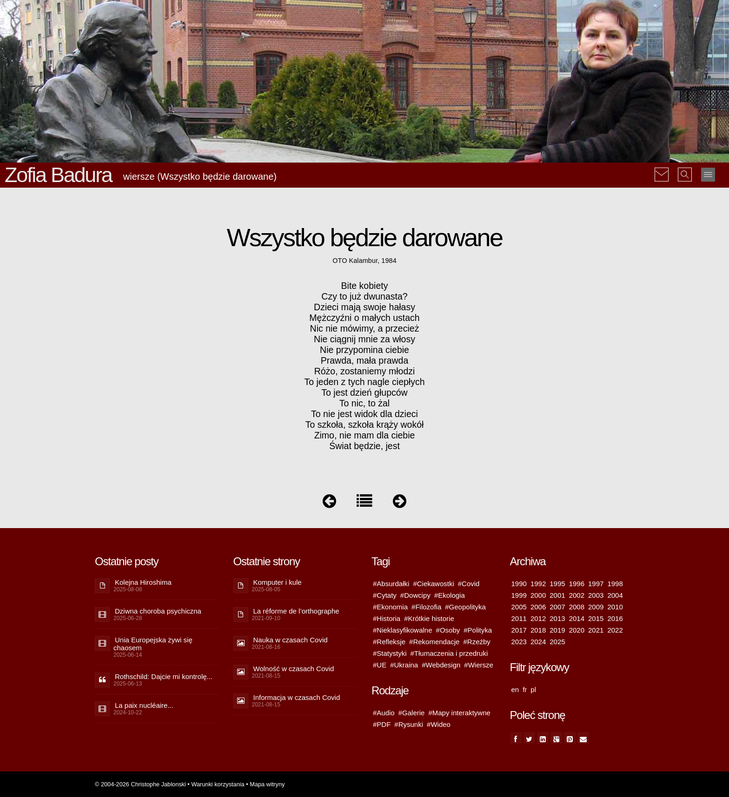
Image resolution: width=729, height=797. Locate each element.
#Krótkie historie (429, 618)
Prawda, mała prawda (365, 360)
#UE (379, 665)
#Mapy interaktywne (459, 713)
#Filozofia (426, 607)
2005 (519, 607)
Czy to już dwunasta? (364, 296)
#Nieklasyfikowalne (402, 630)
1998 (615, 584)
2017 (519, 630)
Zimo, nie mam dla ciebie (364, 435)
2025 (557, 642)
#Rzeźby (476, 642)
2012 (538, 618)
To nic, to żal (364, 403)
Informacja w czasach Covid (296, 697)
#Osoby (448, 630)
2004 (615, 595)
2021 (595, 630)
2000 (538, 595)
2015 (595, 618)
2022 (615, 630)
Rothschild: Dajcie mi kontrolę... (163, 676)
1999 (519, 595)
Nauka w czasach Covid (290, 640)
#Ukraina (404, 665)
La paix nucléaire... (144, 705)
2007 (557, 607)
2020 (576, 630)
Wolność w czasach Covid (293, 669)
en (515, 689)
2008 (576, 607)
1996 (576, 584)
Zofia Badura (58, 175)
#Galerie (411, 713)
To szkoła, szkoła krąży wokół (364, 424)
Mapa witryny (267, 784)
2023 (519, 642)
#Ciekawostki (433, 584)
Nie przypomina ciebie (364, 350)
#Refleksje (389, 642)
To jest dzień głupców (364, 392)
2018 (538, 630)
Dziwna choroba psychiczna (158, 611)
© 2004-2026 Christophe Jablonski (140, 784)
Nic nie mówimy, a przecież (364, 328)
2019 (557, 630)
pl (533, 689)
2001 (557, 595)
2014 (576, 618)
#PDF (382, 724)
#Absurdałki (391, 584)
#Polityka (478, 630)
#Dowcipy (415, 595)
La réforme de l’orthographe (296, 611)
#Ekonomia (390, 607)
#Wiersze (478, 665)
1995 (557, 584)
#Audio (384, 713)
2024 (538, 642)
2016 (615, 618)
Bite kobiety (364, 286)
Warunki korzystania (217, 784)
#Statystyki (390, 653)
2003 (595, 595)
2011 (519, 618)
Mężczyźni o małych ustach (364, 318)
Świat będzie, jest (364, 446)
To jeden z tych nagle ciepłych (364, 382)
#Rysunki (408, 724)
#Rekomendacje (434, 642)
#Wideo (439, 724)
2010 (615, 607)
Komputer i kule (277, 582)
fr (525, 689)
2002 (576, 595)
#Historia (386, 618)
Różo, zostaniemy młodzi (364, 371)
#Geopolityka (465, 607)
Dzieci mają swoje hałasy (364, 307)
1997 (595, 584)
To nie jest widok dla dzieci (364, 414)
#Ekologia (449, 595)
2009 (595, 607)
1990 (519, 584)
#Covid (469, 584)
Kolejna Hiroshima (143, 582)
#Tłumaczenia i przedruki (449, 653)
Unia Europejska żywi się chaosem (152, 644)
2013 (557, 618)
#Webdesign (441, 665)
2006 (538, 607)
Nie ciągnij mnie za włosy (364, 339)
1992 (538, 584)
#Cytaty (385, 595)
